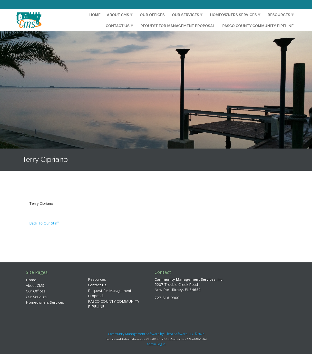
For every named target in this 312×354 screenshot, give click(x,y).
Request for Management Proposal (177, 26)
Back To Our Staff (44, 223)
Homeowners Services (233, 15)
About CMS (118, 15)
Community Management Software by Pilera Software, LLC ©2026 (156, 334)
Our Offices (152, 15)
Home (95, 15)
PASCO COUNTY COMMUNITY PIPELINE (258, 26)
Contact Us (118, 26)
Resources (279, 15)
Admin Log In (156, 344)
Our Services (185, 15)
